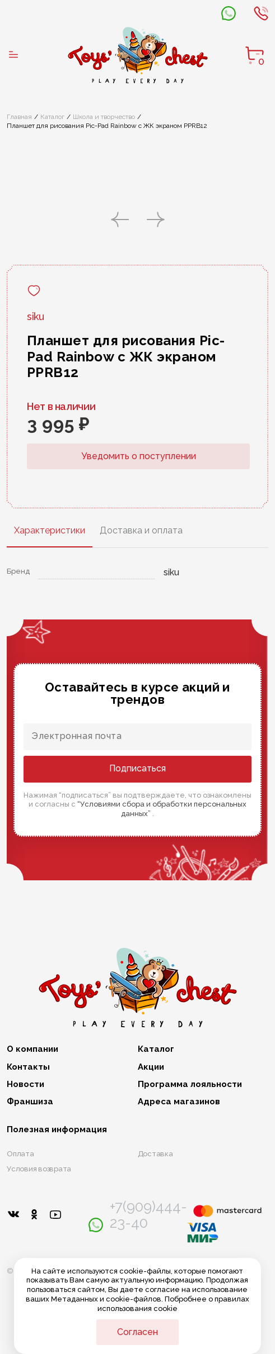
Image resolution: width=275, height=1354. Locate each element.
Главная (19, 117)
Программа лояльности (190, 1084)
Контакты (28, 1067)
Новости (25, 1084)
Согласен (137, 1332)
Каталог (52, 117)
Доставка (155, 1154)
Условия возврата (39, 1169)
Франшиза (30, 1102)
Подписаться (137, 768)
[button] (120, 221)
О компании (32, 1049)
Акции (151, 1067)
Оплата (20, 1154)
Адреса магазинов (179, 1102)
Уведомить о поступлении (138, 456)
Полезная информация (57, 1129)
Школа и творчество (104, 117)
